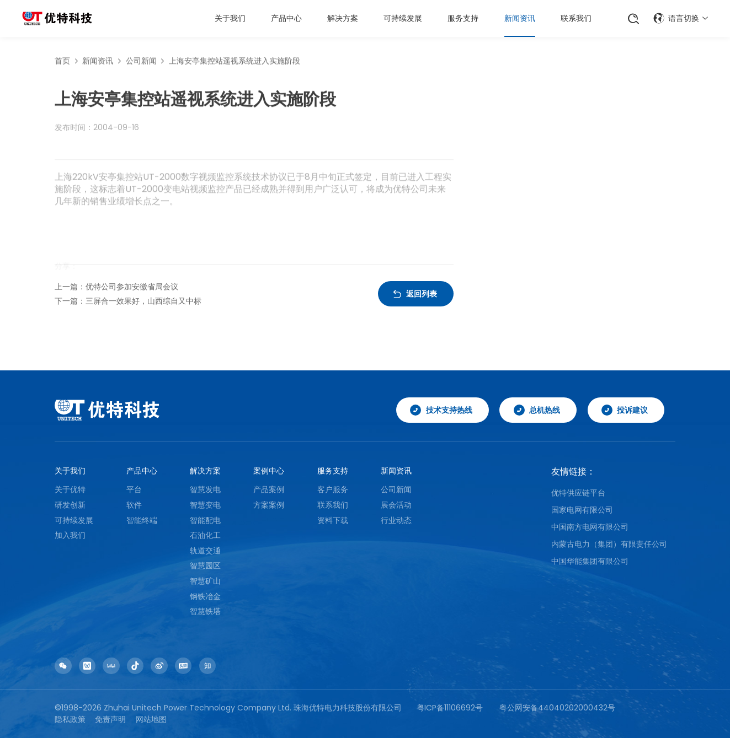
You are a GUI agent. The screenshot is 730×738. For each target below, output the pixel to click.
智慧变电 (205, 504)
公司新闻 (141, 62)
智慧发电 (205, 489)
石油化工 (205, 535)
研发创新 (70, 504)
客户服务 (332, 489)
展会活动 (396, 504)
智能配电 (205, 520)
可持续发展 (402, 18)
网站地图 (151, 719)
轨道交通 (205, 550)
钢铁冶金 (205, 596)
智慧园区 (205, 565)
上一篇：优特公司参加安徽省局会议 (116, 286)
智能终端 (141, 520)
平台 (134, 489)
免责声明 (110, 719)
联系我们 (576, 18)
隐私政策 (70, 719)
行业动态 (396, 520)
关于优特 (70, 489)
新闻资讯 (519, 18)
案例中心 (268, 470)
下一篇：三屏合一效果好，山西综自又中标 (128, 300)
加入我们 (70, 535)
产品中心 (286, 18)
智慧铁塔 (205, 611)
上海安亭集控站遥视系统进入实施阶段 (234, 62)
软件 (134, 504)
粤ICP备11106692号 (450, 707)
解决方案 (342, 18)
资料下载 (332, 520)
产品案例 (268, 489)
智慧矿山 (205, 580)
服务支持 (462, 18)
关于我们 (230, 18)
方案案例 (268, 504)
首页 (62, 62)
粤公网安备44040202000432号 (557, 707)
